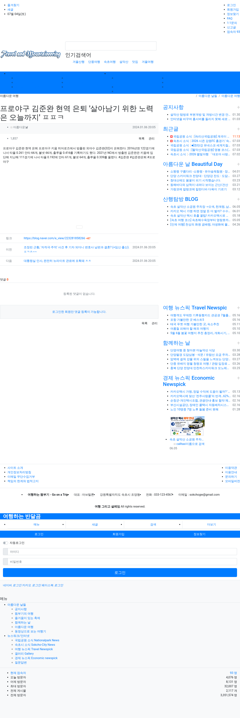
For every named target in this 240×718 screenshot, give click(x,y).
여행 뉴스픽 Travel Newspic (195, 308)
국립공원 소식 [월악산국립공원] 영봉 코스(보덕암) (200, 150)
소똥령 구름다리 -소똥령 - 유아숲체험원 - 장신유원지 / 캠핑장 (200, 171)
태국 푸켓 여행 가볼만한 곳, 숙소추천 (194, 324)
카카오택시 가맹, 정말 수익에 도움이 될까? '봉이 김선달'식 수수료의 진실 (200, 391)
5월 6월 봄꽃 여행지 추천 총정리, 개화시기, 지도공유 (200, 333)
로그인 (231, 5)
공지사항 (21, 78)
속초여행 (110, 62)
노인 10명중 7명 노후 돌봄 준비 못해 (194, 409)
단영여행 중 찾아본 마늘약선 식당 (192, 350)
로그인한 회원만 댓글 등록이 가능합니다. (79, 312)
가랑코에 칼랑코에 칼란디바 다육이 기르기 (198, 189)
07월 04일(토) (16, 14)
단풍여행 (94, 62)
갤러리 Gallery (174, 78)
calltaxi (181, 444)
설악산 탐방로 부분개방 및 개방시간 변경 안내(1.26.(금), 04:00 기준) (200, 114)
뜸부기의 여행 (24, 82)
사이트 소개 (15, 468)
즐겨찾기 (13, 5)
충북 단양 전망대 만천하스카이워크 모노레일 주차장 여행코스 (200, 368)
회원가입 (233, 9)
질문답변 (171, 87)
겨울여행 (148, 62)
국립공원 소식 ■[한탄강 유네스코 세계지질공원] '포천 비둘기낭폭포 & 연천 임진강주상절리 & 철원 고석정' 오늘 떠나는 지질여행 (200, 145)
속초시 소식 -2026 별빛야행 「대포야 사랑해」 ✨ (200, 154)
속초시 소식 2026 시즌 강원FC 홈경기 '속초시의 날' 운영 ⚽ (200, 141)
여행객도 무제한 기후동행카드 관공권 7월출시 (200, 315)
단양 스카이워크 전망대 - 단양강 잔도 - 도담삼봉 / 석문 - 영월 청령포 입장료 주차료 (200, 176)
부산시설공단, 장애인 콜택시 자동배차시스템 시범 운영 (200, 405)
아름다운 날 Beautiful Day (192, 164)
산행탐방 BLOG (180, 199)
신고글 (231, 27)
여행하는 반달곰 (22, 516)
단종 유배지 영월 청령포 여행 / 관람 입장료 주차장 (200, 363)
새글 (10, 9)
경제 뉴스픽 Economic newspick (186, 82)
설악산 (123, 62)
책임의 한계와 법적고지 (23, 481)
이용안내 (231, 472)
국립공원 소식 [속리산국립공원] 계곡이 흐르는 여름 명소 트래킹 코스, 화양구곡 (200, 136)
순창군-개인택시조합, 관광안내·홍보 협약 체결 (200, 400)
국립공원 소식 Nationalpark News (37, 640)
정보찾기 (233, 14)
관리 (152, 138)
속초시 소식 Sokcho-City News (135, 87)
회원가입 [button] (118, 534)
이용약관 (231, 468)
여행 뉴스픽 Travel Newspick (134, 91)
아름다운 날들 (208, 96)
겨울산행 (79, 62)
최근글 (171, 129)
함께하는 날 (73, 78)
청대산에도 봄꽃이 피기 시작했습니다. (195, 180)
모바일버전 (232, 481)
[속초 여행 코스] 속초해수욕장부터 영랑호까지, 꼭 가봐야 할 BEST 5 (200, 220)
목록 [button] (142, 138)
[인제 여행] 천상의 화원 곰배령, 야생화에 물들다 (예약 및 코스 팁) (200, 224)
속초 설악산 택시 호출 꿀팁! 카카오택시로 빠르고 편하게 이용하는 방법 (200, 215)
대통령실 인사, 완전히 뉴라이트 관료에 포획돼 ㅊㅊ (57, 261)
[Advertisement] (79, 194)
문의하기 (231, 476)
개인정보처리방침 (19, 472)
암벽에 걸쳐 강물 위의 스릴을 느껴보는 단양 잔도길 (200, 359)
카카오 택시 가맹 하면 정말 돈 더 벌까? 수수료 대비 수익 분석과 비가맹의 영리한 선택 (200, 211)
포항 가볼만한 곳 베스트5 (187, 319)
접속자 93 (233, 32)
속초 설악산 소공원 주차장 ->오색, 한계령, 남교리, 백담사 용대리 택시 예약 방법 (200, 206)
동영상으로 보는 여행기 (80, 87)
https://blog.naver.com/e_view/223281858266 (57, 238)
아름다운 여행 (74, 82)
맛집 (135, 62)
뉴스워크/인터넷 (18, 636)
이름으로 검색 (195, 444)
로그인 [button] (39, 534)
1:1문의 (232, 23)
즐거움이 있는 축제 (27, 87)
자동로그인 (17, 543)
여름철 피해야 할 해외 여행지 (189, 328)
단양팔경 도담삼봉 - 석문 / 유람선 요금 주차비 (200, 354)
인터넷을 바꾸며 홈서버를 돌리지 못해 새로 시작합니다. (200, 119)
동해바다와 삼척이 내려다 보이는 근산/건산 (199, 185)
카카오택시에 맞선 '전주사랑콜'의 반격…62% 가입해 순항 (200, 396)
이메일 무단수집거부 (21, 476)
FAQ (229, 18)
